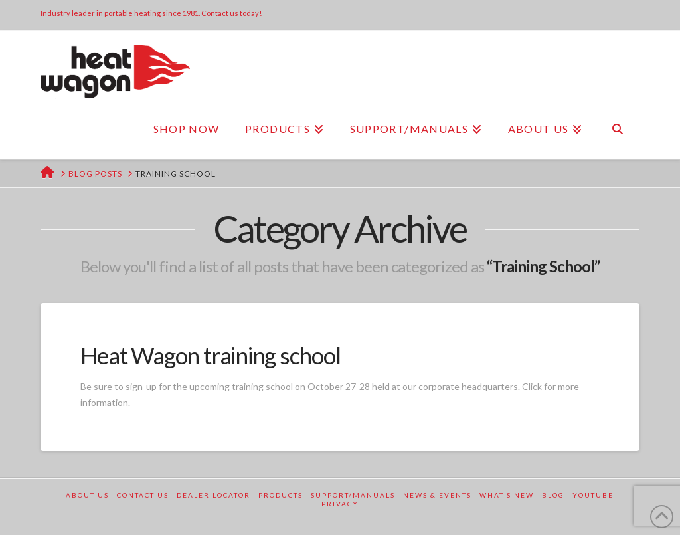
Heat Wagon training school (210, 355)
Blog (553, 495)
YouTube (593, 495)
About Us (87, 495)
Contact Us (143, 495)
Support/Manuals (353, 495)
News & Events (437, 495)
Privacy (340, 504)
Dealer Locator (213, 495)
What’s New (506, 495)
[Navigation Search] (617, 129)
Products (280, 495)
